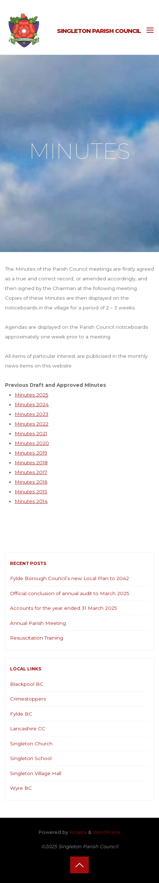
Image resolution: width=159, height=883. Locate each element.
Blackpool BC (26, 684)
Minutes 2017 (31, 472)
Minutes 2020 (32, 443)
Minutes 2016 (31, 482)
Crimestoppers (28, 699)
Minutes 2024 (32, 404)
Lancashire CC (27, 728)
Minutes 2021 (31, 433)
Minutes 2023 (31, 414)
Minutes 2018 (31, 462)
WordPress (106, 832)
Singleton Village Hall (35, 773)
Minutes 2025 (31, 395)
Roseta (77, 832)
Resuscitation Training (36, 638)
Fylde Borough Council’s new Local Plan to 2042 (69, 578)
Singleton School (31, 758)
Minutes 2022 (31, 424)
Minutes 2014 (31, 501)
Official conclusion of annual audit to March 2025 (69, 593)
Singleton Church (31, 743)
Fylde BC (21, 714)
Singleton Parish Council (99, 30)
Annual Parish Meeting (38, 623)
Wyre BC (21, 788)
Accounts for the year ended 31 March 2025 (63, 608)
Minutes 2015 (31, 491)
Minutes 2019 (31, 453)
